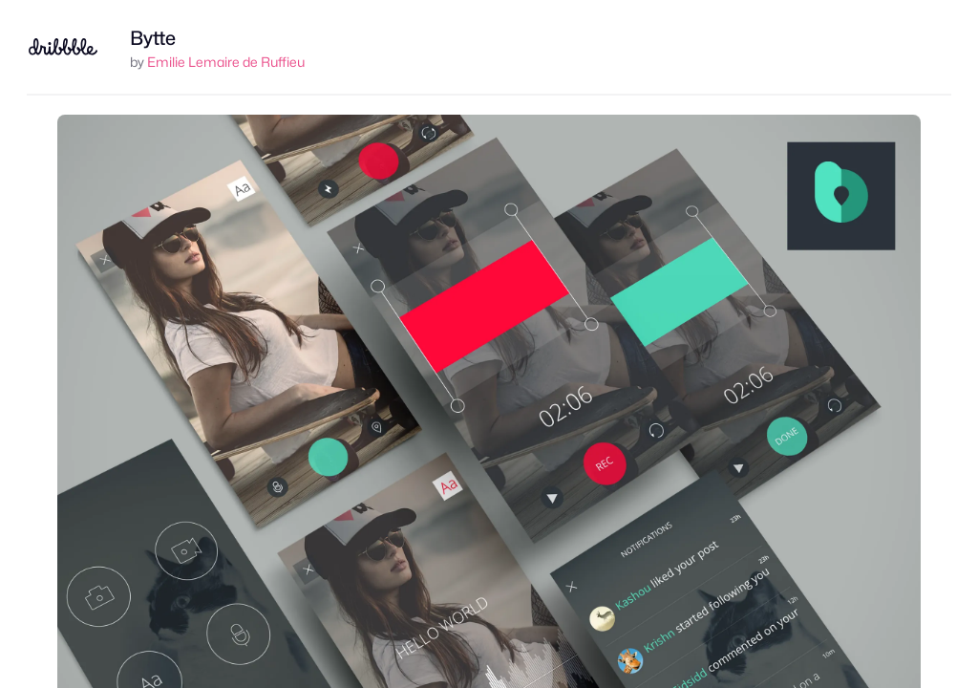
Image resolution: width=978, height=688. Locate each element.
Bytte (153, 38)
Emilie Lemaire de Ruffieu (226, 62)
